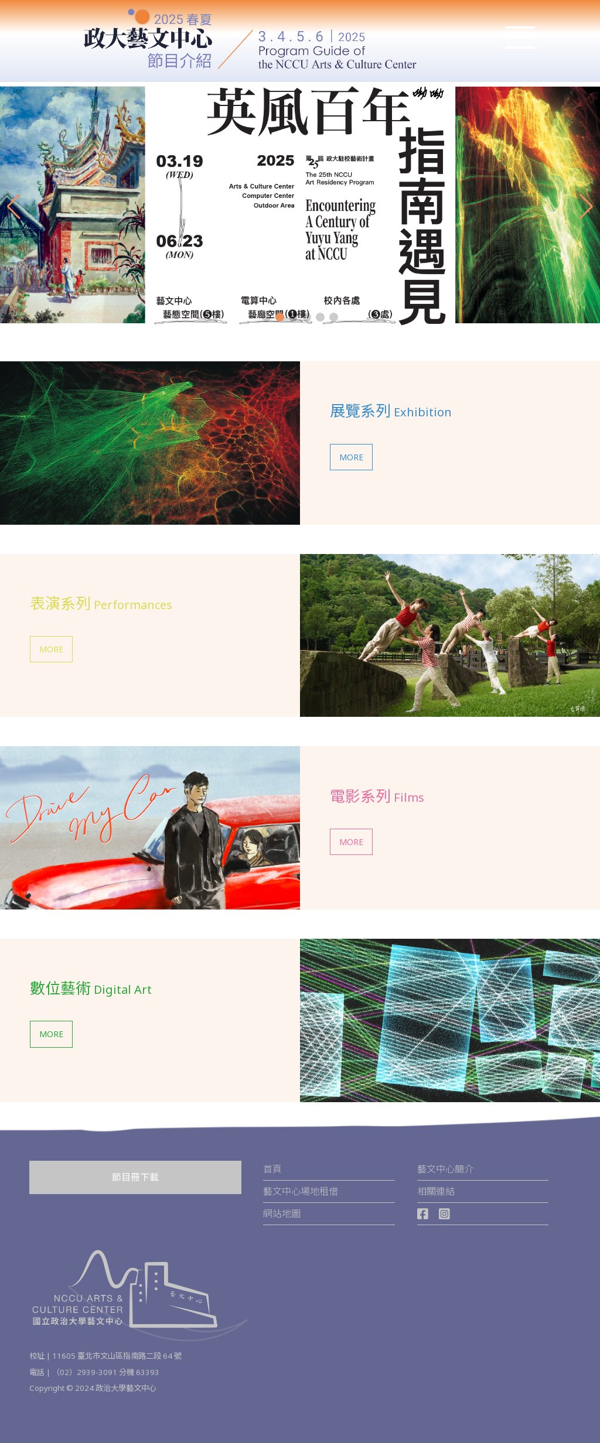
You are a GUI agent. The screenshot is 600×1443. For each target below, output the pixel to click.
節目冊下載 (135, 1177)
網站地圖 (282, 1213)
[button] (266, 317)
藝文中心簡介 (445, 1168)
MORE (351, 457)
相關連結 (436, 1191)
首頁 (272, 1168)
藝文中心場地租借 (300, 1191)
